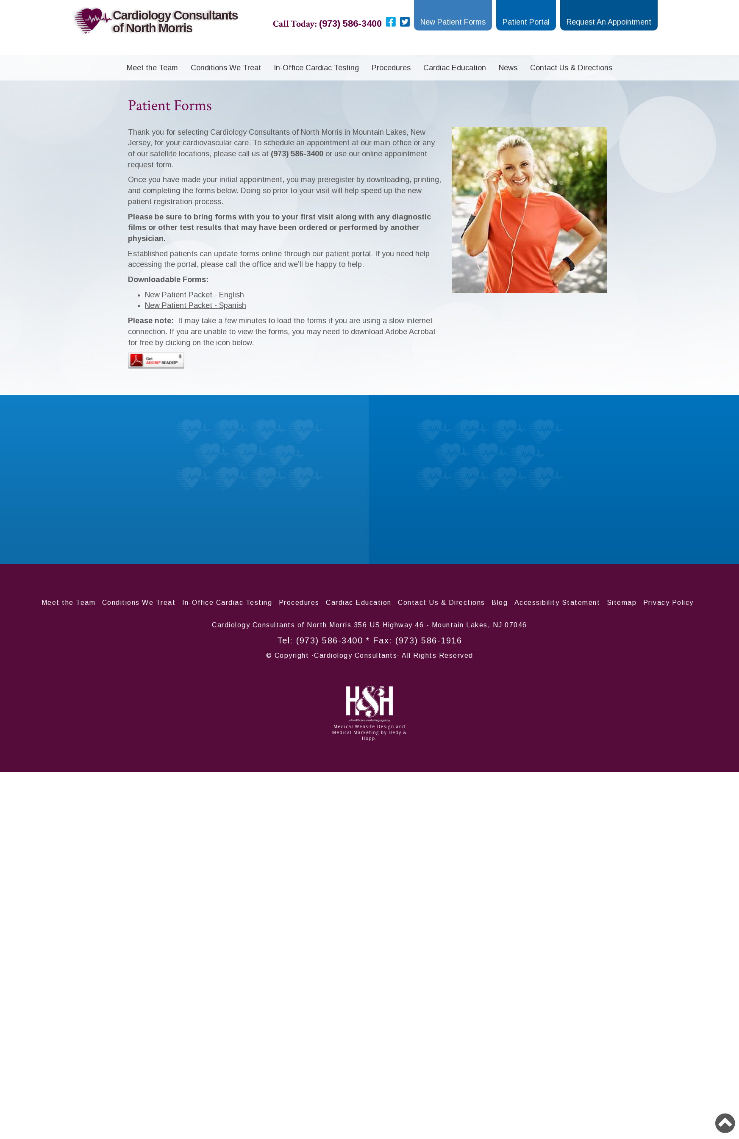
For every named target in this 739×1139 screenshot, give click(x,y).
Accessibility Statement (557, 602)
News (508, 68)
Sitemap (622, 602)
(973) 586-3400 (329, 640)
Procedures (391, 68)
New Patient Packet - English (194, 295)
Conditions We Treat (226, 68)
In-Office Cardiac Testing (316, 68)
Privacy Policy (668, 602)
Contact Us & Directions (571, 68)
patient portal (348, 253)
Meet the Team (152, 68)
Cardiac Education (454, 68)
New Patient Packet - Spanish (195, 305)
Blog (500, 602)
